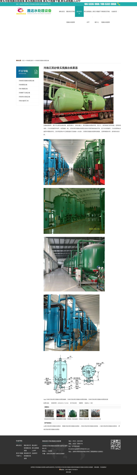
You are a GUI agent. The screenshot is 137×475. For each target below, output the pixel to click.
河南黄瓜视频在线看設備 (42, 60)
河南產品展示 (30, 60)
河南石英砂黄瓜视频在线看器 (89, 426)
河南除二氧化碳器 (72, 419)
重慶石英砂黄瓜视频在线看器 (70, 426)
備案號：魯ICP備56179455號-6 (68, 469)
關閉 (81, 403)
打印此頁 (73, 403)
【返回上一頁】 (88, 403)
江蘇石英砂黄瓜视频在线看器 (108, 426)
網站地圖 (68, 472)
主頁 (23, 60)
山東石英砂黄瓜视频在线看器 (52, 426)
